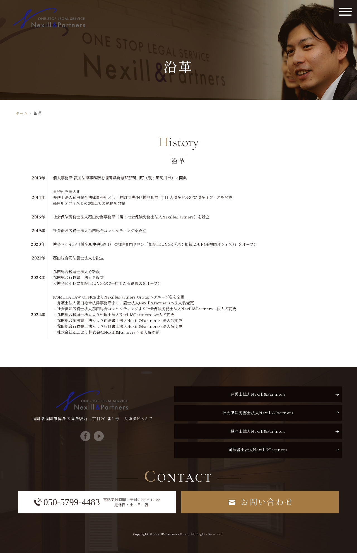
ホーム (21, 113)
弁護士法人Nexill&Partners (257, 394)
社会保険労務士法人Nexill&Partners (258, 412)
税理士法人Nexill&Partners (257, 431)
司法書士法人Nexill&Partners (258, 449)
